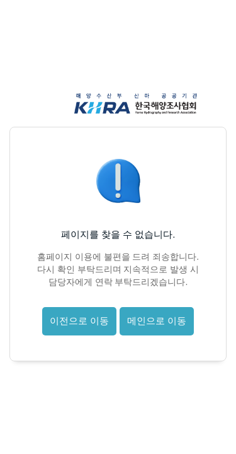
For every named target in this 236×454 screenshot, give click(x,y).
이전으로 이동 (79, 320)
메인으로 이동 (156, 320)
